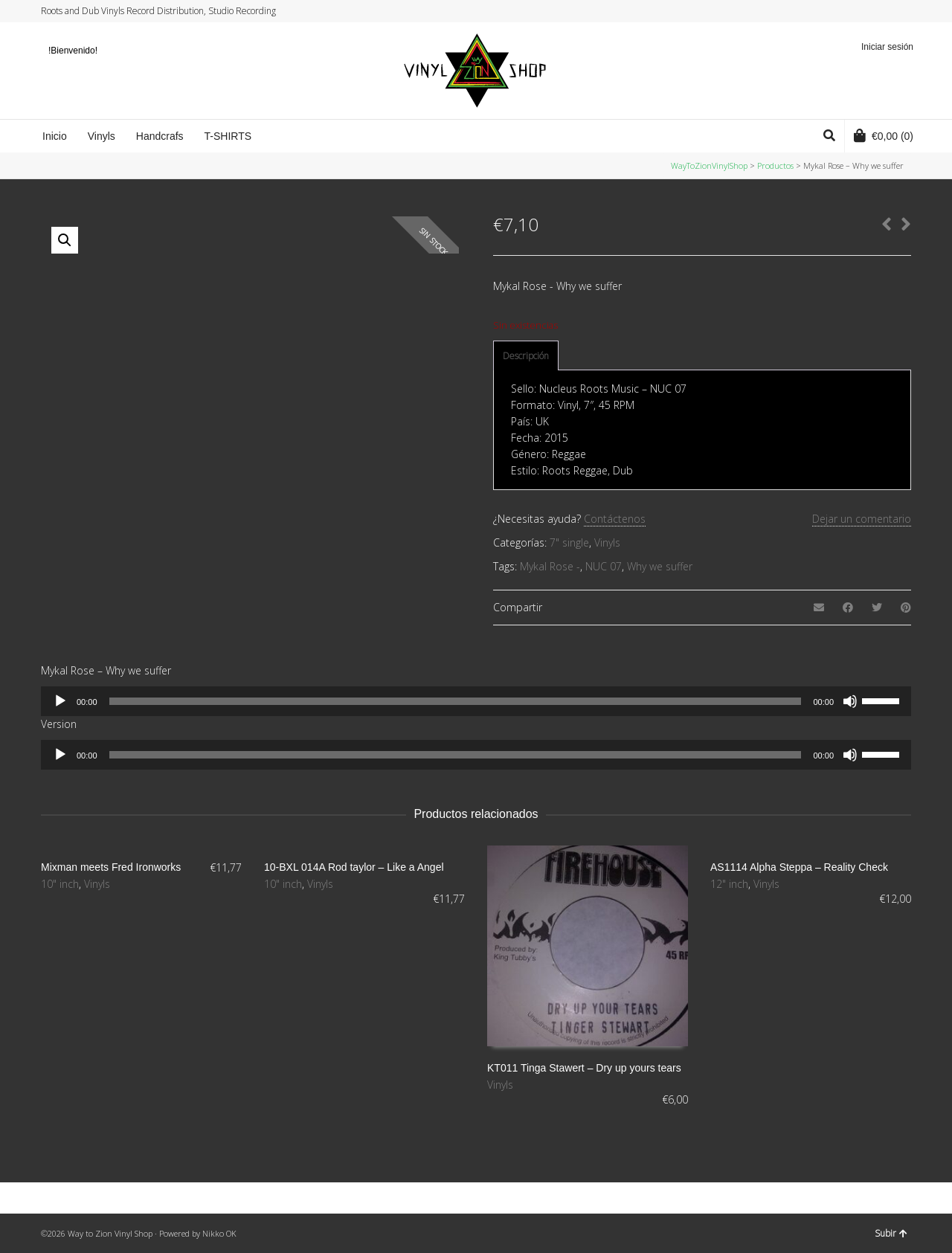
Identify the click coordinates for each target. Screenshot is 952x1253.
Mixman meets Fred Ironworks (111, 867)
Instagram (881, 11)
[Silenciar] (850, 701)
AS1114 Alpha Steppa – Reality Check (799, 867)
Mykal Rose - (550, 566)
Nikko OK (219, 1233)
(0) (883, 135)
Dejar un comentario (861, 519)
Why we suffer (659, 566)
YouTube (895, 11)
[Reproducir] (60, 701)
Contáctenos (615, 519)
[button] (64, 240)
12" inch (729, 884)
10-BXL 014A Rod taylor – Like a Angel (354, 867)
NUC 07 (603, 566)
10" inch (60, 884)
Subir (891, 1233)
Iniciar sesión (887, 47)
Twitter (853, 11)
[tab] (526, 356)
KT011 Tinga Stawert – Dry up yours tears (584, 1068)
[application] (476, 701)
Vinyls (607, 542)
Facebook (867, 11)
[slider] (455, 701)
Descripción (526, 356)
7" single (569, 542)
